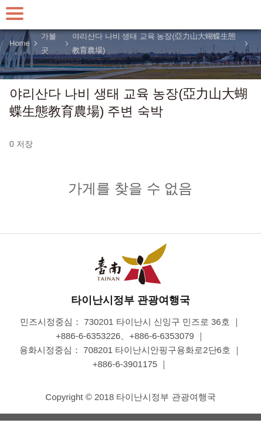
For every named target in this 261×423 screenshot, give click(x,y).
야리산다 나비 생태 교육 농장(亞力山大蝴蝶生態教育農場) (154, 43)
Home (19, 43)
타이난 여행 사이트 (130, 14)
